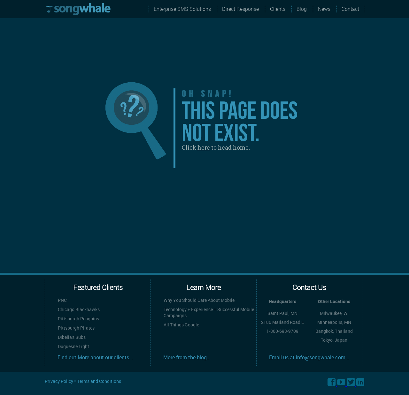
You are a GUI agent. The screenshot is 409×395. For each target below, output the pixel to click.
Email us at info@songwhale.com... (309, 357)
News (324, 8)
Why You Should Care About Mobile (199, 300)
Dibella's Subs (72, 337)
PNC (62, 300)
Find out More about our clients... (95, 357)
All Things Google (181, 325)
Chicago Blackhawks (79, 309)
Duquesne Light (73, 346)
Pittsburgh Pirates (76, 328)
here (203, 148)
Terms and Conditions (99, 381)
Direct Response (240, 8)
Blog (302, 8)
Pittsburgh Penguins (78, 319)
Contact (350, 8)
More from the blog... (187, 357)
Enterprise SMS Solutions (182, 8)
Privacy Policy (59, 381)
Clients (277, 8)
